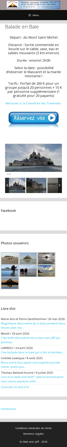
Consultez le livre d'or (15, 387)
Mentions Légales (33, 433)
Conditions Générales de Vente (33, 428)
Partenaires (8, 409)
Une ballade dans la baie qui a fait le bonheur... (32, 352)
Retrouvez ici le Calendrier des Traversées (33, 103)
